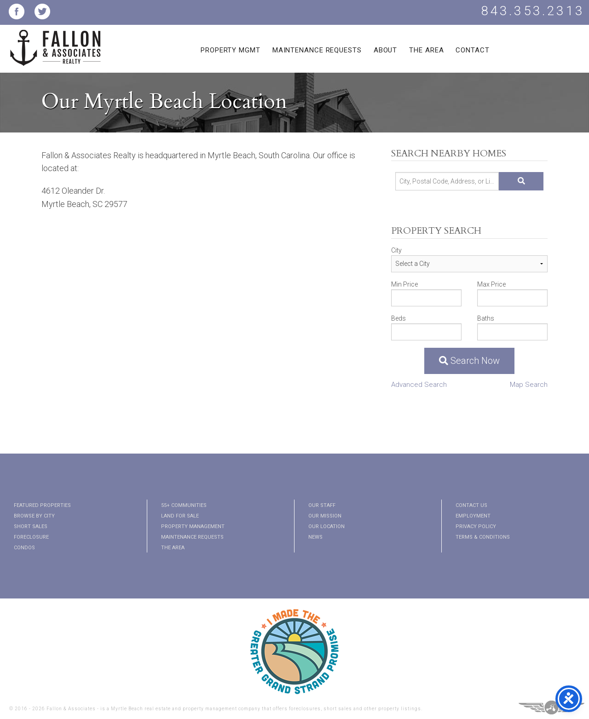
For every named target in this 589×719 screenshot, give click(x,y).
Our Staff (321, 505)
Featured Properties (42, 505)
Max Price (491, 284)
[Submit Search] (521, 181)
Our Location (326, 526)
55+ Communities (184, 505)
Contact (472, 50)
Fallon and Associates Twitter (42, 11)
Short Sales (30, 526)
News (315, 537)
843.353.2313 (532, 10)
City (396, 250)
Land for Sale (180, 516)
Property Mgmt (230, 50)
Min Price (404, 284)
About (386, 50)
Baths (485, 318)
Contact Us (471, 505)
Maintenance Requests (317, 50)
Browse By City (34, 516)
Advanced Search (419, 384)
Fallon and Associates (55, 53)
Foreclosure (31, 537)
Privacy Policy (476, 526)
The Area (426, 50)
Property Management (193, 526)
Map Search (529, 384)
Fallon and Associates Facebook (16, 11)
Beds (398, 318)
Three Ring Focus (551, 707)
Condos (24, 548)
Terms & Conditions (483, 537)
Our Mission (324, 516)
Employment (473, 516)
